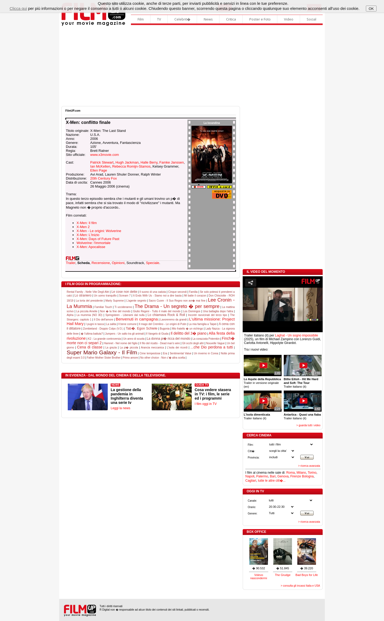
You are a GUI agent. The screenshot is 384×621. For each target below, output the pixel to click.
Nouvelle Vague (215, 343)
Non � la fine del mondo (115, 311)
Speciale (152, 263)
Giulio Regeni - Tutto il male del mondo (157, 311)
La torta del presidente (89, 300)
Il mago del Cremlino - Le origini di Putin (162, 324)
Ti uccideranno (123, 307)
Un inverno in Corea (206, 353)
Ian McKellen (100, 166)
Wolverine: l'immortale (93, 243)
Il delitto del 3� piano (189, 333)
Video (288, 19)
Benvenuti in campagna (137, 319)
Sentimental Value (180, 353)
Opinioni (118, 263)
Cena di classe (89, 347)
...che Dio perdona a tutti (211, 347)
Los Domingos (192, 311)
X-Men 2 (83, 227)
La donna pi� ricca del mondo (168, 338)
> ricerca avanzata (309, 465)
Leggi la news (120, 408)
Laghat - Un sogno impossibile (296, 335)
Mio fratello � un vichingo (187, 328)
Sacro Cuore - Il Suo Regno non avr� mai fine (177, 300)
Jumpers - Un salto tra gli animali (124, 333)
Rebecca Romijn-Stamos (131, 166)
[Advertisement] (192, 66)
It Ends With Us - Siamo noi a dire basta (157, 295)
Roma (290, 472)
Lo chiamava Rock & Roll (166, 315)
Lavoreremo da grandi (173, 319)
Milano (301, 472)
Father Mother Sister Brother (104, 357)
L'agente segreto (136, 300)
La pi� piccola (129, 347)
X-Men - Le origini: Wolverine (99, 231)
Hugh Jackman (127, 162)
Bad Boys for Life (306, 575)
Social (311, 19)
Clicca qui (18, 8)
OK (371, 9)
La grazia (111, 347)
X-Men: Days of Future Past (98, 239)
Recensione (100, 263)
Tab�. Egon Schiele (142, 328)
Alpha (70, 315)
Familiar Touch (103, 307)
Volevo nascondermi (258, 576)
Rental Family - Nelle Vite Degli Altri (88, 291)
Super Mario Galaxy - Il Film (102, 352)
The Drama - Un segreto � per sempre (177, 306)
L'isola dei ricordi (177, 347)
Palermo (262, 476)
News (208, 19)
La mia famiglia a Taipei (203, 324)
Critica (231, 19)
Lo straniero (82, 295)
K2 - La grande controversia (104, 338)
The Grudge (283, 575)
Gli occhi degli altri (193, 343)
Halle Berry (149, 162)
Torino (312, 472)
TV (159, 19)
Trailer (70, 263)
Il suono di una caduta (152, 291)
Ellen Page (98, 170)
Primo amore (130, 357)
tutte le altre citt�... (271, 480)
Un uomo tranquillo (105, 295)
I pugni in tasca (95, 324)
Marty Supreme (114, 300)
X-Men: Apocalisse (91, 247)
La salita (111, 324)
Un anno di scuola (134, 338)
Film (141, 19)
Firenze (295, 476)
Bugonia (165, 328)
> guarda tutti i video (308, 425)
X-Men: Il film (87, 223)
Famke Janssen (171, 162)
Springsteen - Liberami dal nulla (125, 315)
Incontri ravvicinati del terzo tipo (207, 315)
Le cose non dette (124, 292)
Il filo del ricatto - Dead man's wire (160, 343)
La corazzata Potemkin (206, 338)
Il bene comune (127, 324)
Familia (193, 291)
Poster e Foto (260, 19)
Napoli (249, 476)
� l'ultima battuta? (92, 333)
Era (165, 353)
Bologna (308, 476)
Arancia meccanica (152, 347)
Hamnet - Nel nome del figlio (121, 343)
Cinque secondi (177, 291)
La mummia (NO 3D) (89, 315)
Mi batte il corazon (195, 295)
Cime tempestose (150, 353)
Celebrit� (182, 19)
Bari (272, 476)
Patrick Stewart (101, 162)
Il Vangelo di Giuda (157, 333)
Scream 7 (125, 295)
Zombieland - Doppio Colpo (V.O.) (103, 328)
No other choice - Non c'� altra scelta (162, 357)
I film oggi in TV (206, 404)
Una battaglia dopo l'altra (218, 311)
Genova (283, 476)
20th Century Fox (103, 178)
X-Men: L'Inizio (88, 235)
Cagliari (250, 480)
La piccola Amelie (86, 311)
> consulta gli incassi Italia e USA (300, 585)
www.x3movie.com (104, 155)
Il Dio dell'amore (103, 319)
